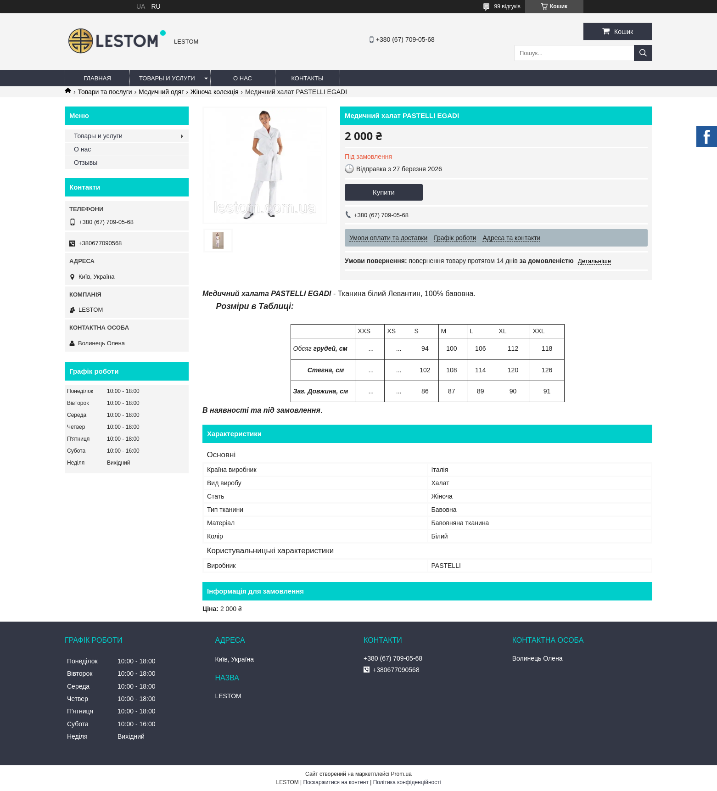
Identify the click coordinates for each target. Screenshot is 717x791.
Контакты (307, 78)
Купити (384, 192)
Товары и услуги (167, 78)
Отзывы (85, 162)
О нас (242, 78)
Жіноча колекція (214, 91)
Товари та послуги (105, 91)
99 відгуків (507, 6)
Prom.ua (401, 774)
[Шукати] (643, 53)
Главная (97, 78)
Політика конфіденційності (407, 782)
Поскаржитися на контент (336, 782)
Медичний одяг (161, 91)
